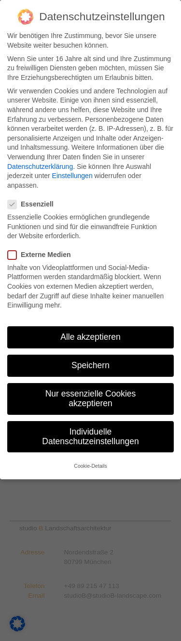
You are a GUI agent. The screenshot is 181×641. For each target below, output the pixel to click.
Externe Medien (42, 254)
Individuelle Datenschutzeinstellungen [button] (90, 436)
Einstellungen (72, 175)
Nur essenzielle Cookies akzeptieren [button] (90, 398)
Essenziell (33, 204)
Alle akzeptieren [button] (90, 337)
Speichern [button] (90, 365)
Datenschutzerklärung (40, 166)
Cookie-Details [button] (90, 466)
